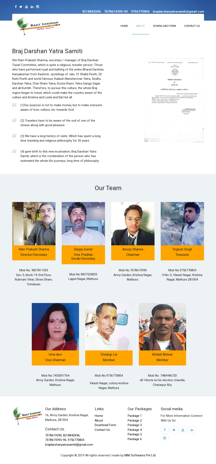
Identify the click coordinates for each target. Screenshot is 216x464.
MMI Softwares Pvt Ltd (140, 455)
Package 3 (135, 425)
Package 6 (135, 439)
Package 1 (135, 416)
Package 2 (135, 420)
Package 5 (135, 434)
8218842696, (71, 435)
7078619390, (54, 435)
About (140, 25)
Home (124, 25)
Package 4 (135, 430)
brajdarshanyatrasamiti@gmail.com (69, 444)
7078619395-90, (56, 440)
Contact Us (192, 25)
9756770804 (76, 440)
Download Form (164, 25)
